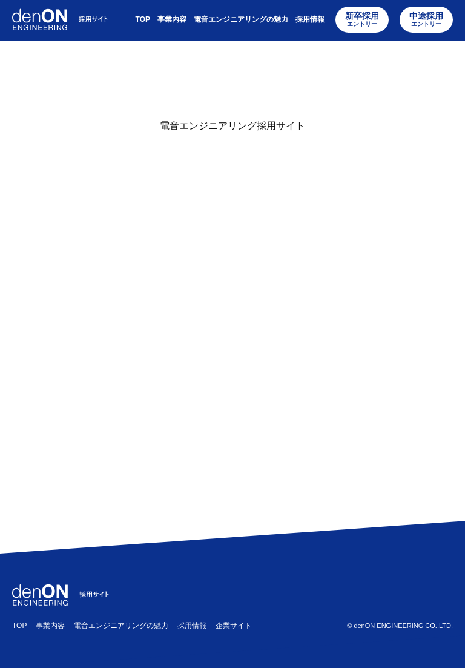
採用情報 (310, 20)
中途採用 (426, 19)
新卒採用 (362, 19)
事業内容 (171, 20)
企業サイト (234, 625)
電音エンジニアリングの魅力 (241, 20)
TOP (143, 20)
